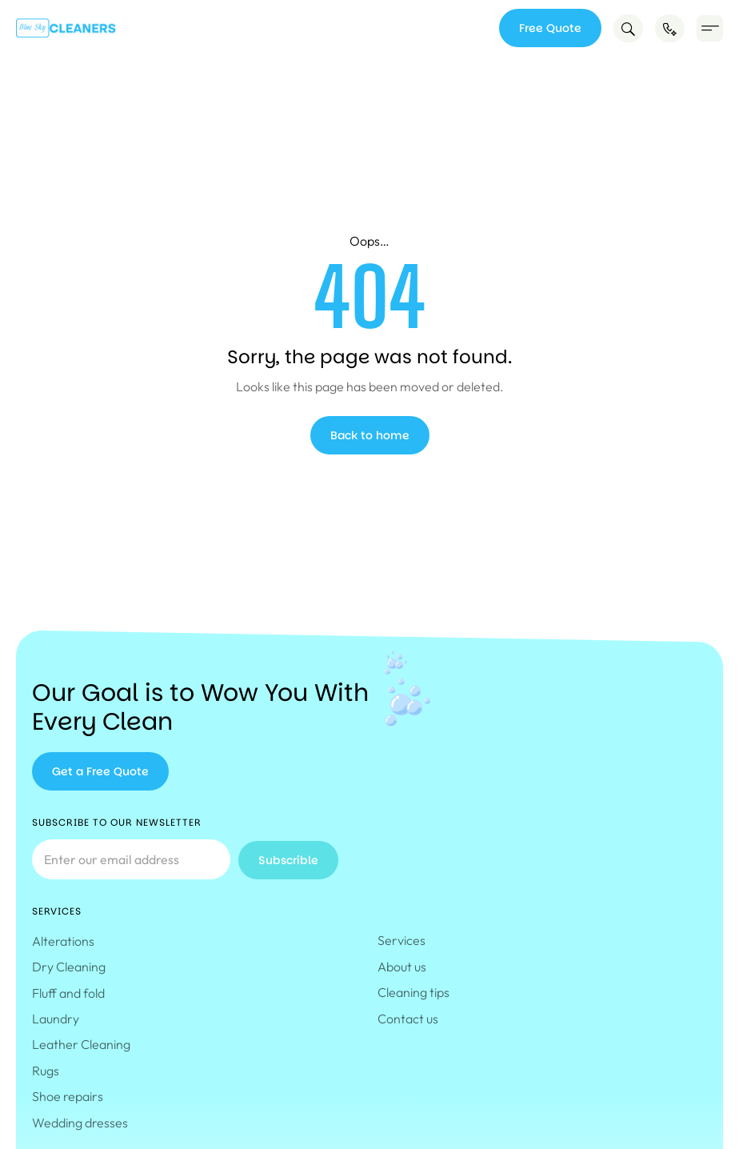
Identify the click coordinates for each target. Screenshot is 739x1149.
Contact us (407, 1019)
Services (405, 940)
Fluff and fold (68, 993)
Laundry (55, 1019)
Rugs (45, 1071)
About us (401, 967)
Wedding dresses (80, 1123)
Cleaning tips (413, 992)
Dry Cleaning (69, 967)
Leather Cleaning (81, 1044)
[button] (710, 28)
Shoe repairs (67, 1096)
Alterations (63, 941)
